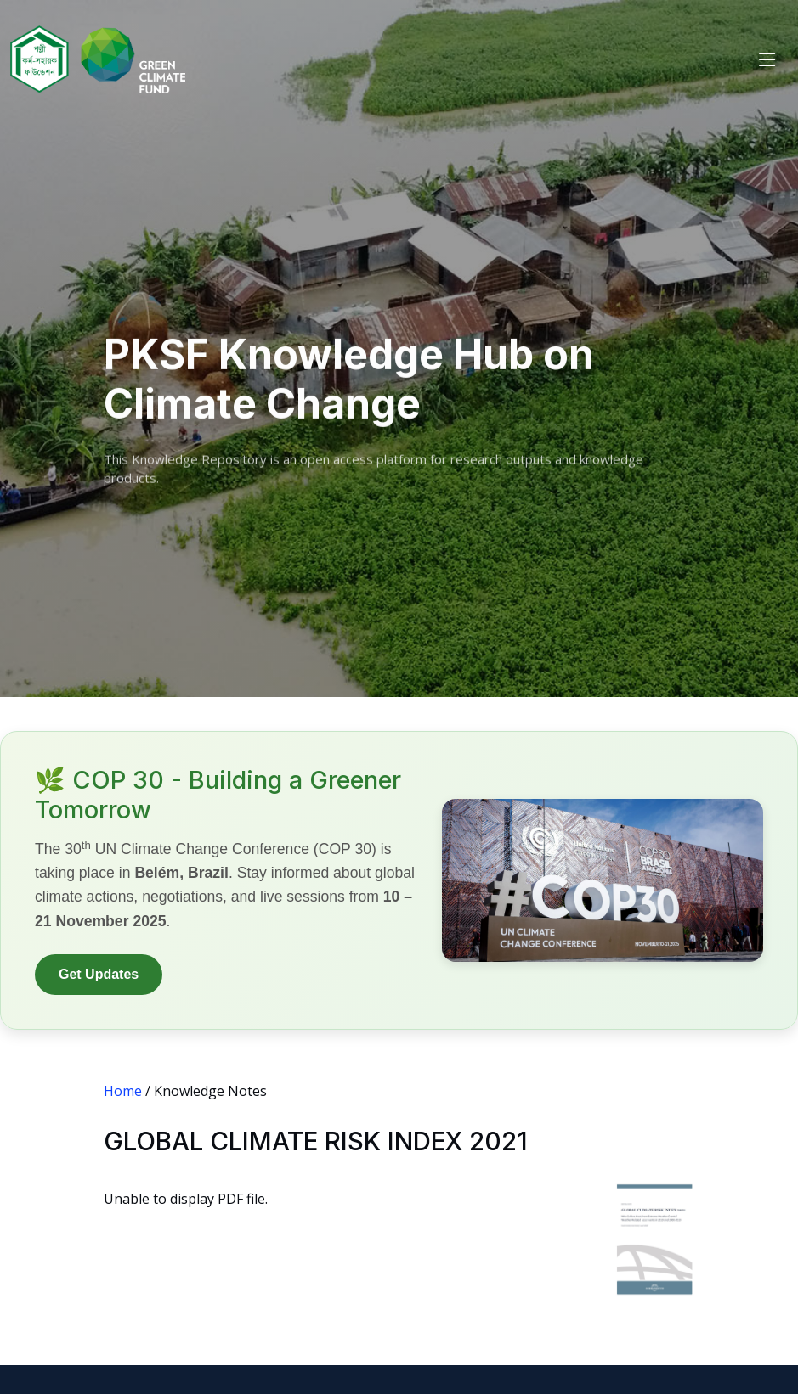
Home (123, 1091)
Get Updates (99, 974)
